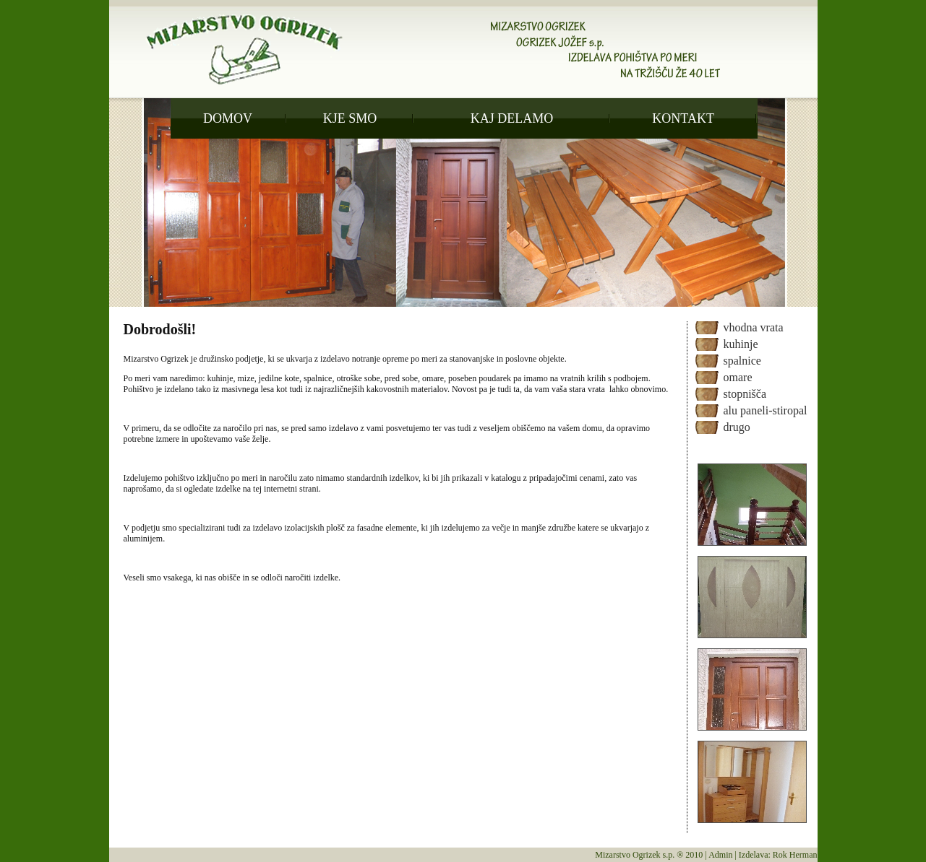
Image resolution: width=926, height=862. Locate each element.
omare (738, 377)
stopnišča (745, 394)
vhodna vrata (754, 327)
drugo (737, 427)
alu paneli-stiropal (765, 410)
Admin (720, 855)
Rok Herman (795, 855)
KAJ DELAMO (512, 118)
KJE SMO (350, 118)
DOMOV (227, 118)
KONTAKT (683, 118)
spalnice (742, 360)
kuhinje (741, 344)
